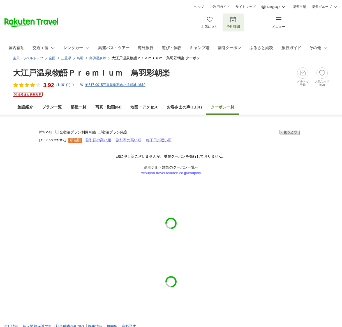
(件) (65, 85)
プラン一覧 (52, 107)
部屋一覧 (78, 107)
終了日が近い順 (159, 140)
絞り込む (289, 132)
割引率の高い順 (128, 140)
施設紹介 (25, 107)
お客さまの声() (184, 107)
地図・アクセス (144, 107)
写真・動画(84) (108, 107)
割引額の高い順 (98, 140)
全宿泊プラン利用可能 (77, 132)
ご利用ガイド (220, 7)
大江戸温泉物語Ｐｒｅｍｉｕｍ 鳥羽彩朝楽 (91, 73)
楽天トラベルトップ (28, 58)
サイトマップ (245, 7)
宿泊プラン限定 (115, 132)
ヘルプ (199, 7)
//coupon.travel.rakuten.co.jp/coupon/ (171, 173)
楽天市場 (299, 7)
